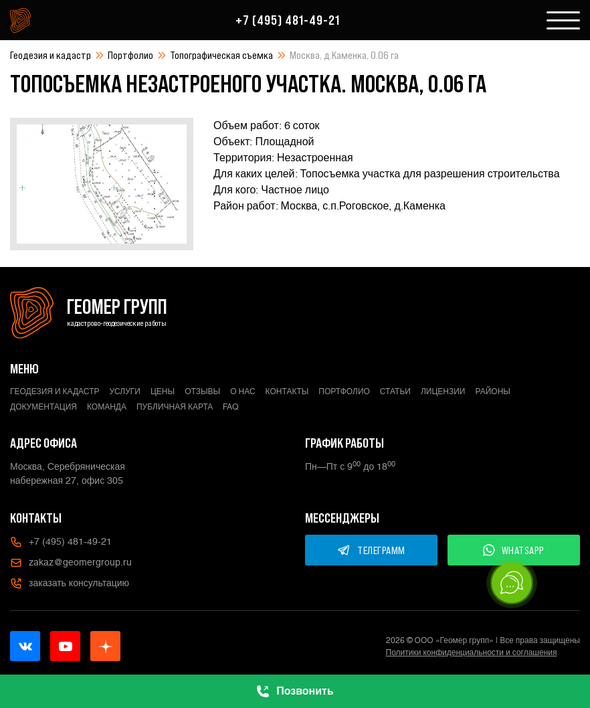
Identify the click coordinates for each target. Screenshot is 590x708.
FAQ (231, 407)
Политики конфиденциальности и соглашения (471, 652)
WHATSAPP (514, 550)
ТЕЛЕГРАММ (371, 550)
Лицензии (443, 391)
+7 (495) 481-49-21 (287, 20)
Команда (106, 407)
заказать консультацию (69, 584)
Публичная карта (174, 407)
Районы (493, 391)
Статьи (395, 391)
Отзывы (202, 391)
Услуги (124, 391)
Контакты (287, 391)
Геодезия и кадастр (50, 55)
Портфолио (130, 55)
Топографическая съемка (221, 55)
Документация (43, 407)
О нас (242, 391)
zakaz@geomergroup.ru (71, 563)
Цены (163, 391)
